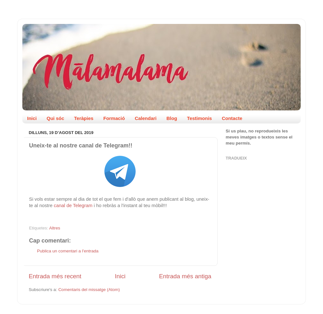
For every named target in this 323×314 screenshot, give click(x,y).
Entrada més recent (55, 276)
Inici (32, 118)
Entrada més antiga (185, 276)
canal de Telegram (73, 205)
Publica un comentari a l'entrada (67, 251)
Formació (114, 118)
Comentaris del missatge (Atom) (89, 289)
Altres (54, 228)
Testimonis (199, 118)
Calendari (145, 118)
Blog (172, 118)
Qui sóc (55, 118)
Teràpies (84, 118)
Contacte (232, 118)
